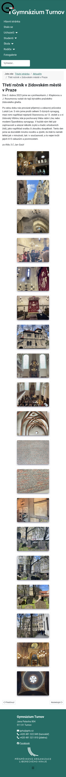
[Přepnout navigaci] (33, 768)
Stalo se (8, 27)
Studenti (8, 38)
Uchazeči (9, 32)
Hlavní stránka (12, 21)
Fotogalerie (10, 54)
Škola (7, 43)
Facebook (25, 743)
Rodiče (8, 49)
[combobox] (15, 63)
